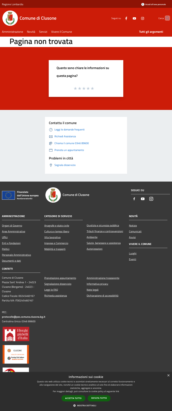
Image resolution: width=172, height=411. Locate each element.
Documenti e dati (11, 261)
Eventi (132, 259)
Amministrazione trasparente (103, 278)
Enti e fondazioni (11, 243)
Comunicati (135, 231)
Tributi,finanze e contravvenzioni (105, 231)
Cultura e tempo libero (56, 231)
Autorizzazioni (95, 249)
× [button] (168, 375)
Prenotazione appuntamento (60, 278)
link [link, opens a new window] (117, 391)
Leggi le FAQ (51, 290)
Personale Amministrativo (16, 255)
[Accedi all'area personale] (153, 4)
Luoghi (133, 253)
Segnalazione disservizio (57, 284)
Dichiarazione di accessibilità (102, 296)
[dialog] (86, 391)
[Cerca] (166, 18)
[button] (86, 405)
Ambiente (92, 237)
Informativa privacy (97, 284)
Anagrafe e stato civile (56, 225)
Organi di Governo (12, 225)
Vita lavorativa (52, 237)
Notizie (133, 225)
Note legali (93, 290)
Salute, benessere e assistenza (104, 243)
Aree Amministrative (13, 231)
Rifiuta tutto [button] (99, 398)
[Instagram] (137, 18)
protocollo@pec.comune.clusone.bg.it (23, 317)
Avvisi (132, 237)
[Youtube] (129, 18)
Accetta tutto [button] (73, 398)
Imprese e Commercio (56, 243)
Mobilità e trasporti (55, 249)
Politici (5, 249)
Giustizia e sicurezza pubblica (103, 225)
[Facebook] (120, 18)
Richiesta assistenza (55, 296)
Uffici (5, 237)
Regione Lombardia (12, 4)
